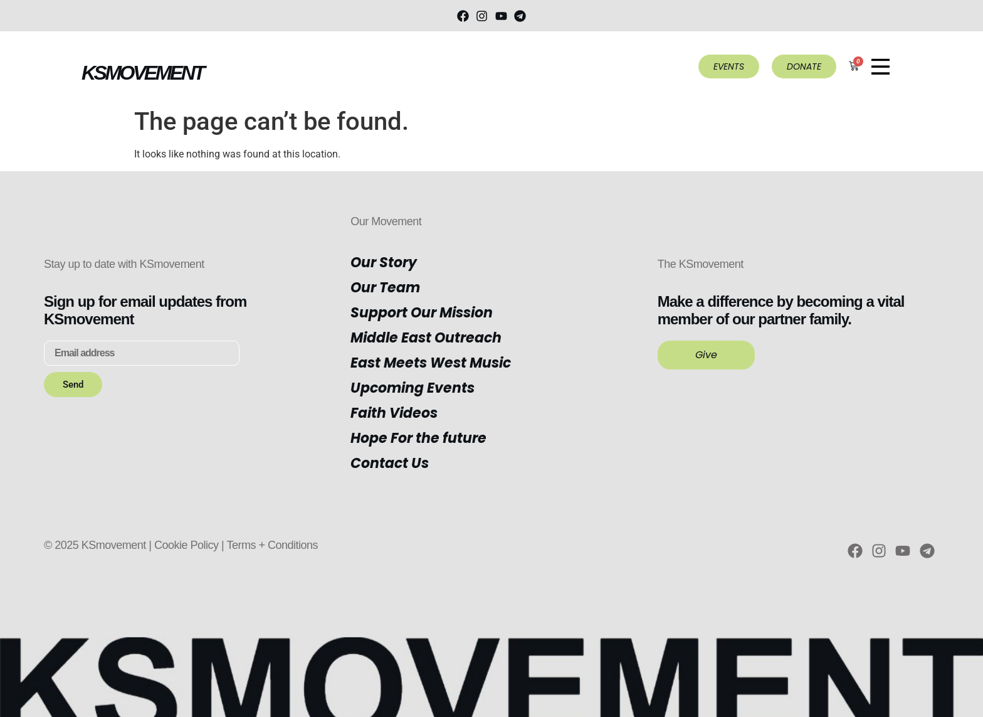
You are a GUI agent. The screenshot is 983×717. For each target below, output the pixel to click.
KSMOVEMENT (142, 72)
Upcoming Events (412, 388)
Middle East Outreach (426, 338)
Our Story (383, 262)
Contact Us (389, 463)
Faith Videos (394, 413)
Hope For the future (418, 438)
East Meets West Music (430, 363)
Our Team (385, 287)
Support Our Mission (421, 312)
